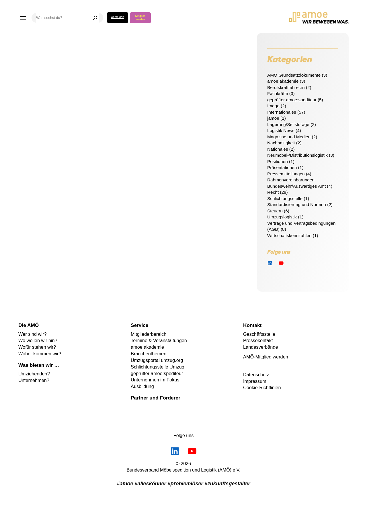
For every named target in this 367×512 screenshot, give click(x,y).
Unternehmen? (33, 380)
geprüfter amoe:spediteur (292, 99)
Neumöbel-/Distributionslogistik (297, 155)
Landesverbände (260, 347)
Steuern (275, 210)
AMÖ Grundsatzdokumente (294, 75)
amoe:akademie (282, 81)
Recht (273, 192)
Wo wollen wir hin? (37, 340)
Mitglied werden (140, 17)
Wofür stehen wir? (37, 347)
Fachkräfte (277, 93)
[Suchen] (95, 18)
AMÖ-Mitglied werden (265, 356)
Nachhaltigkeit (281, 142)
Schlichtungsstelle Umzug (157, 366)
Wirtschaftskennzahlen (289, 235)
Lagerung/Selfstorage (288, 124)
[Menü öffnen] (23, 17)
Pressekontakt (258, 340)
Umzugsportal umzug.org (157, 360)
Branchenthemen (148, 353)
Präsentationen (282, 167)
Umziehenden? (34, 373)
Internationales (281, 112)
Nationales (277, 149)
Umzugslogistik (282, 216)
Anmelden (117, 17)
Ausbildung (142, 386)
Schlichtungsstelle (284, 198)
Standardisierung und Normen (296, 204)
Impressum (254, 381)
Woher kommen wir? (39, 353)
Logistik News (280, 130)
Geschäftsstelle (259, 334)
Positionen (277, 161)
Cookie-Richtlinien (262, 387)
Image (273, 105)
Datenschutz (256, 374)
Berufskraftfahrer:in (286, 87)
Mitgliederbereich (148, 334)
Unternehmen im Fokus (155, 379)
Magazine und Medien (289, 136)
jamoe (273, 118)
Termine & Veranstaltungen (159, 340)
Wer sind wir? (32, 334)
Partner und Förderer (155, 398)
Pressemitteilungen (286, 173)
